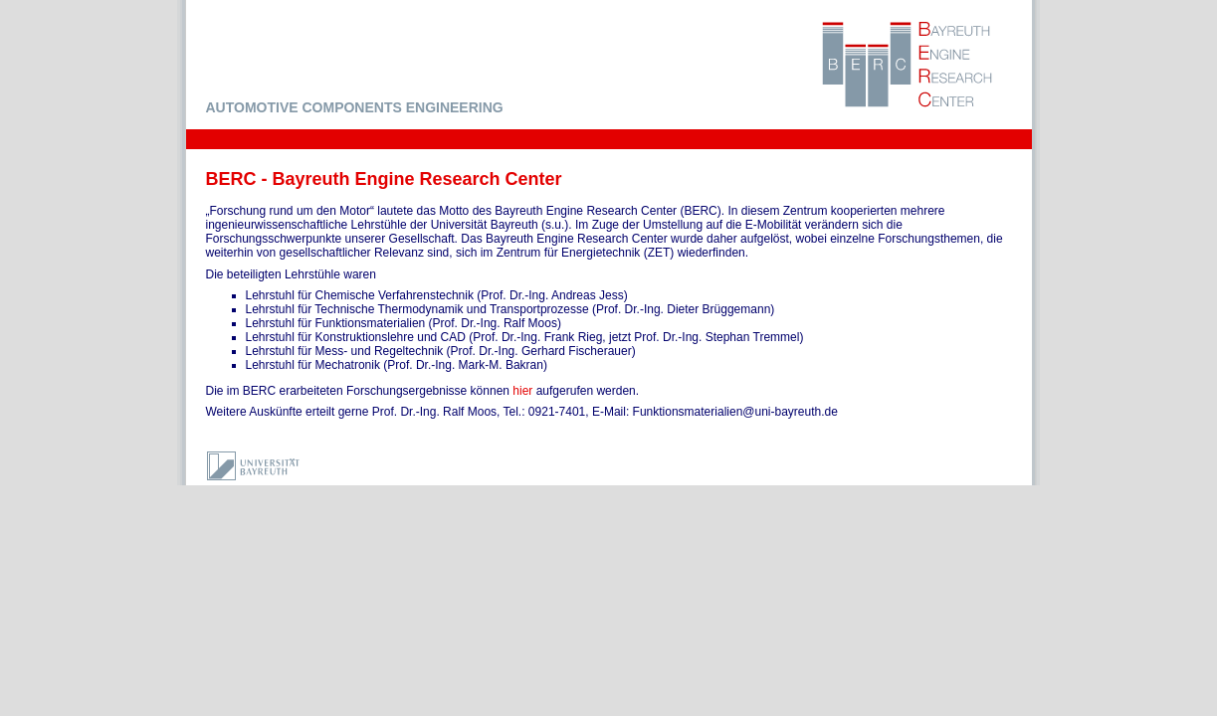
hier (522, 391)
